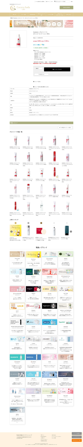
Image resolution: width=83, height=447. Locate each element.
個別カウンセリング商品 (41, 14)
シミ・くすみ (41, 56)
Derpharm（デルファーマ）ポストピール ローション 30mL (67, 180)
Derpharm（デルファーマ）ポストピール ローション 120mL (15, 180)
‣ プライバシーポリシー (44, 439)
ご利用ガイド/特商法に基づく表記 (59, 14)
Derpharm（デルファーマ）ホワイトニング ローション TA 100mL (15, 196)
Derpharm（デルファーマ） (45, 52)
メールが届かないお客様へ (40, 1)
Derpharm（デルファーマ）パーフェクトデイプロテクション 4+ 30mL (67, 164)
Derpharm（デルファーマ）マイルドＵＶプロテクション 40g (28, 214)
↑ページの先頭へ (76, 433)
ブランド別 (36, 52)
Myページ (47, 1)
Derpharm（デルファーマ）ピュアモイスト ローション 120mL (28, 164)
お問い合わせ (68, 14)
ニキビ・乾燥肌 (42, 53)
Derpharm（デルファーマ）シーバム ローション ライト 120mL (67, 148)
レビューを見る (36, 81)
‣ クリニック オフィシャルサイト (56, 436)
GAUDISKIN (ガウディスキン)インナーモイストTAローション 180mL (28, 239)
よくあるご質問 (50, 14)
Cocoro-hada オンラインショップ (24, 435)
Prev (11, 232)
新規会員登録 (66, 7)
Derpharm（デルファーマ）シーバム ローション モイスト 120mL (54, 148)
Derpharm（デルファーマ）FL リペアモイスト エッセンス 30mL (15, 214)
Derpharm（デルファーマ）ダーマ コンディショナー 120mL (41, 196)
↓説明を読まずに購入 (76, 440)
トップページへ (77, 436)
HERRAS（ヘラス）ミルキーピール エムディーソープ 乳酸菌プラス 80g (41, 239)
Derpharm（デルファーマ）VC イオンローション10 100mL (41, 214)
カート (52, 1)
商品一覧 (14, 14)
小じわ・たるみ (42, 57)
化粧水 (41, 59)
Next (71, 232)
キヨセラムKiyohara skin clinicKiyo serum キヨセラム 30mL (15, 239)
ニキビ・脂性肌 (42, 54)
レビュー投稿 (23, 14)
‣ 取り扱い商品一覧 (43, 436)
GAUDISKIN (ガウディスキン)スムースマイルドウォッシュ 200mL (53, 239)
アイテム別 (36, 59)
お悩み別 (36, 53)
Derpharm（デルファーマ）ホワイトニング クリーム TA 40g (54, 214)
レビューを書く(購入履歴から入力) (40, 86)
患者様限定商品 (32, 14)
